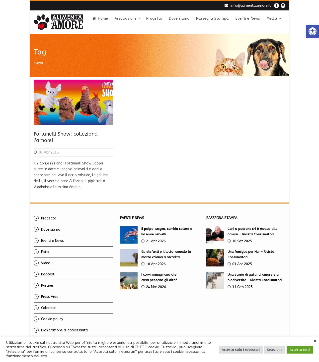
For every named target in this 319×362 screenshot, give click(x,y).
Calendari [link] (48, 308)
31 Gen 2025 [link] (242, 287)
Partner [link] (47, 285)
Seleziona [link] (274, 350)
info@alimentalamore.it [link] (251, 5)
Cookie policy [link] (52, 319)
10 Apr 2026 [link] (156, 264)
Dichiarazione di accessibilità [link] (64, 330)
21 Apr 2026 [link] (156, 241)
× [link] (315, 341)
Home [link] (100, 18)
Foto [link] (45, 252)
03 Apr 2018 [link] (49, 152)
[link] (312, 31)
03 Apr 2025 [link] (242, 264)
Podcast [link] (48, 274)
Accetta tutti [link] (300, 350)
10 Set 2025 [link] (242, 241)
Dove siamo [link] (179, 18)
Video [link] (45, 263)
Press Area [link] (49, 297)
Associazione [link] (125, 18)
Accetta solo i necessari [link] (241, 350)
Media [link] (271, 18)
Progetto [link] (154, 18)
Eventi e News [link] (247, 18)
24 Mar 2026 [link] (156, 287)
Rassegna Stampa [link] (212, 18)
